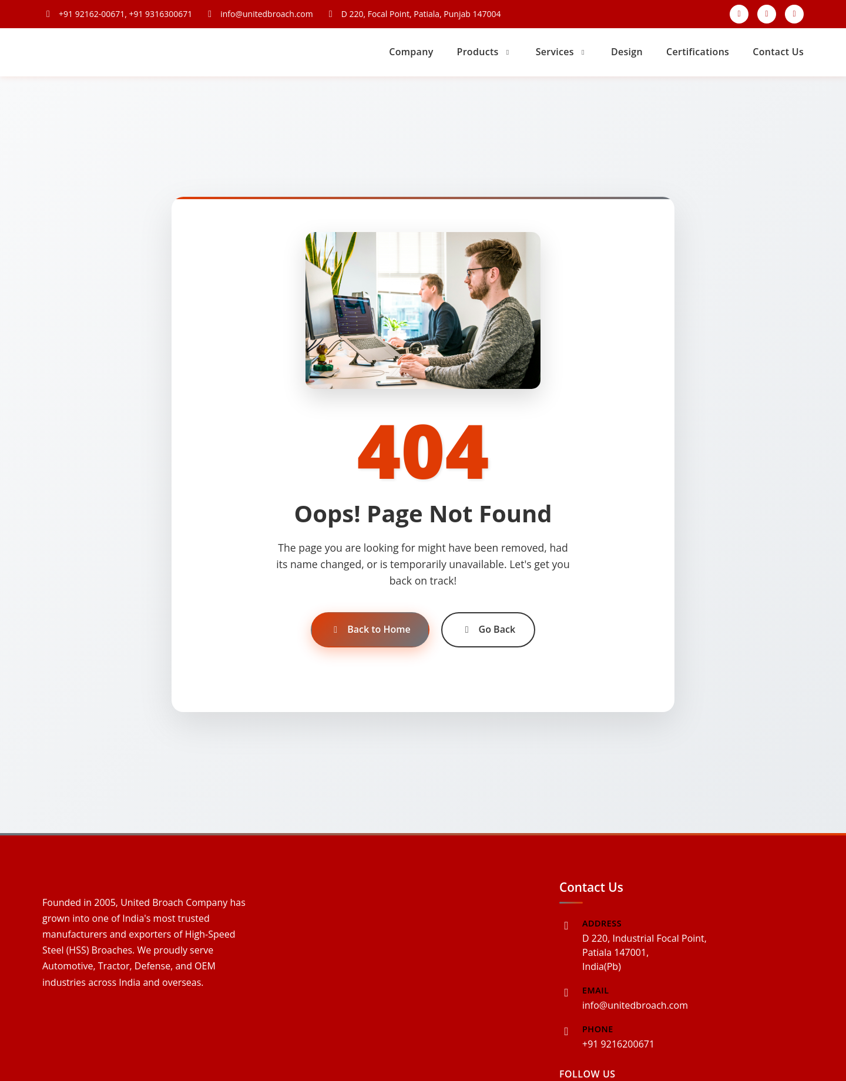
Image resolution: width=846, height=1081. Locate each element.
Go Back (488, 629)
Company (411, 51)
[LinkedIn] (794, 14)
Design (627, 51)
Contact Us (778, 51)
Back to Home (370, 629)
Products (484, 51)
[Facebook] (739, 14)
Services (562, 51)
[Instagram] (766, 14)
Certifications (697, 51)
